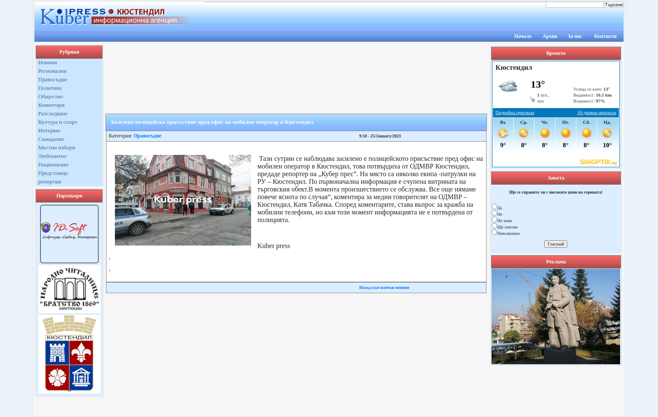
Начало (522, 36)
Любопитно (52, 156)
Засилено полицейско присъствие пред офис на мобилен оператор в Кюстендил (211, 122)
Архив (550, 36)
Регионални (52, 71)
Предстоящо (53, 173)
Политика (50, 88)
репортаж (49, 181)
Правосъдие (52, 79)
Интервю (49, 130)
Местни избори (56, 147)
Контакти (605, 36)
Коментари (51, 105)
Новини (47, 62)
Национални (53, 164)
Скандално (51, 139)
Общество (50, 96)
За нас (575, 36)
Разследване (53, 113)
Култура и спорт (57, 122)
